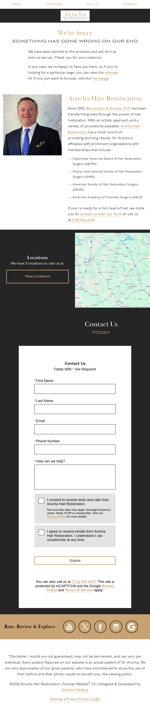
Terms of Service (79, 590)
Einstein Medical (75, 690)
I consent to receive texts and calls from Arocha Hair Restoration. (79, 508)
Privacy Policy (56, 516)
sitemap (111, 73)
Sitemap (56, 699)
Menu (16, 4)
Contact (130, 4)
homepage (100, 79)
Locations (54, 4)
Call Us (93, 4)
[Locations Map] (112, 270)
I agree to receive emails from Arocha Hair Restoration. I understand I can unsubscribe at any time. (76, 535)
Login (96, 699)
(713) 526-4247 (83, 220)
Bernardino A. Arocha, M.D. (109, 109)
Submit (75, 561)
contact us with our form (101, 214)
